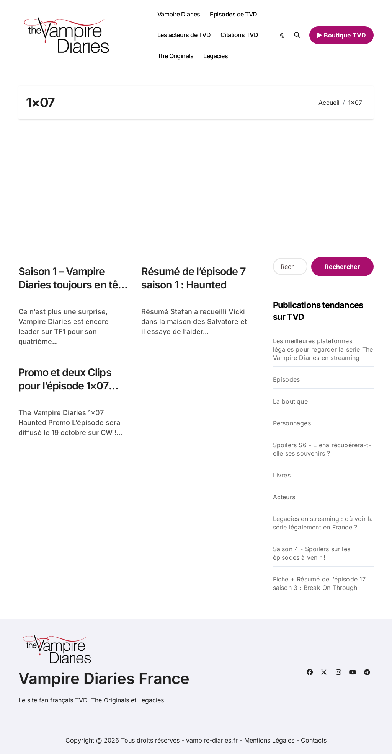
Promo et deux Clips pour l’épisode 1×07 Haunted (64, 385)
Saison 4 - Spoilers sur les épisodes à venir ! (311, 553)
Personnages (292, 423)
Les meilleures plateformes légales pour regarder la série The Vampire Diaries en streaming (323, 349)
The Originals (175, 56)
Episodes (286, 379)
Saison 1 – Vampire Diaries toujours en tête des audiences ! (72, 285)
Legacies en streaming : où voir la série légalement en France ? (323, 523)
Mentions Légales (270, 740)
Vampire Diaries (178, 14)
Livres (282, 475)
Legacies (215, 56)
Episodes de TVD (233, 14)
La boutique (290, 401)
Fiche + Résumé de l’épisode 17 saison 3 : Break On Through (319, 583)
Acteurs (284, 497)
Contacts (314, 740)
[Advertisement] (197, 188)
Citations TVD (239, 35)
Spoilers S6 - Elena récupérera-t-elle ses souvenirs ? (322, 449)
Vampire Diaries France (103, 678)
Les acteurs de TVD (184, 35)
